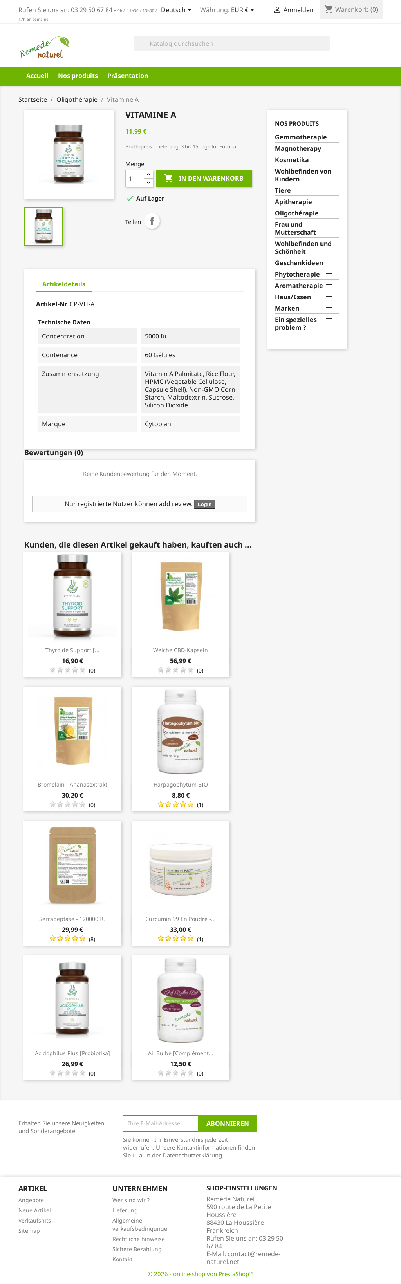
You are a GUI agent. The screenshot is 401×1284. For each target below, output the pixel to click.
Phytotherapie (297, 274)
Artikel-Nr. (52, 304)
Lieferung (125, 1210)
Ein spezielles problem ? (296, 324)
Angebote (31, 1200)
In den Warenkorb (204, 179)
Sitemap (29, 1230)
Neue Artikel (34, 1210)
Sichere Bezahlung (137, 1249)
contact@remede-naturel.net (243, 1258)
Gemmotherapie (301, 137)
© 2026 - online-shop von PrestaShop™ (201, 1274)
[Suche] (232, 43)
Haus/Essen (293, 297)
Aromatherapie (299, 286)
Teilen (152, 221)
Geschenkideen (299, 263)
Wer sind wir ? (131, 1200)
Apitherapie (293, 202)
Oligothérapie (297, 213)
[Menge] (134, 178)
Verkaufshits (34, 1220)
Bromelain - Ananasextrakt (72, 784)
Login (204, 504)
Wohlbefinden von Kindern (303, 175)
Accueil (37, 75)
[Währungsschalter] (244, 10)
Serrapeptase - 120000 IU (72, 918)
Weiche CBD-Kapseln (180, 650)
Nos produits (78, 75)
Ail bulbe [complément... (180, 1053)
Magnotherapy (298, 149)
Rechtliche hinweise (138, 1238)
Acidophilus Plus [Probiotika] (72, 1053)
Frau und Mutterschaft (295, 229)
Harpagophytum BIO (181, 784)
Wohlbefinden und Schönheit (303, 248)
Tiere (283, 190)
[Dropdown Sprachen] (177, 10)
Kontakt (122, 1259)
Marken (287, 308)
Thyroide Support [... (72, 650)
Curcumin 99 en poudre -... (180, 918)
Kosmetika (292, 160)
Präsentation (127, 75)
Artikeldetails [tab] (63, 284)
